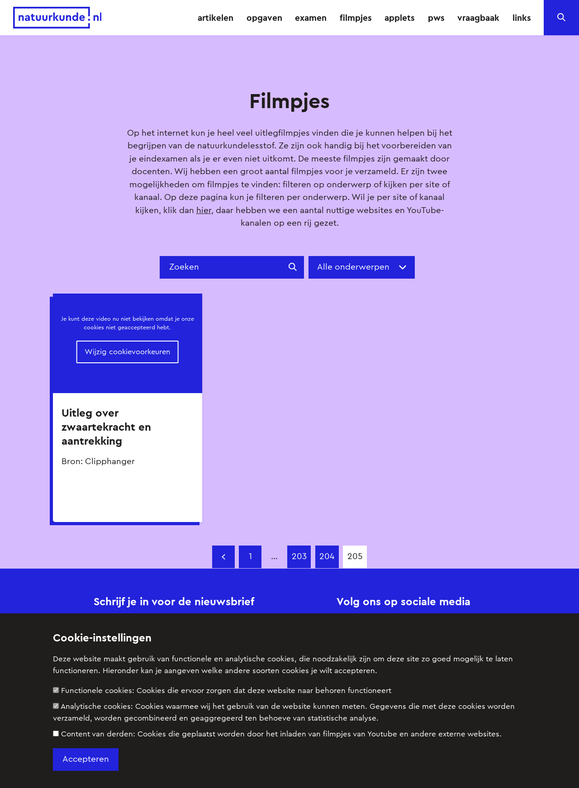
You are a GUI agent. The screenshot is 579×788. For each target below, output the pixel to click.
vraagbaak (478, 17)
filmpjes (356, 17)
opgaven (264, 17)
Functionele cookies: (222, 690)
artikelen (215, 17)
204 (326, 556)
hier (203, 210)
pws (436, 17)
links (522, 17)
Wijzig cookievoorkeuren (127, 351)
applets (399, 17)
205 (355, 556)
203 (299, 556)
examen (311, 17)
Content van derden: (277, 734)
